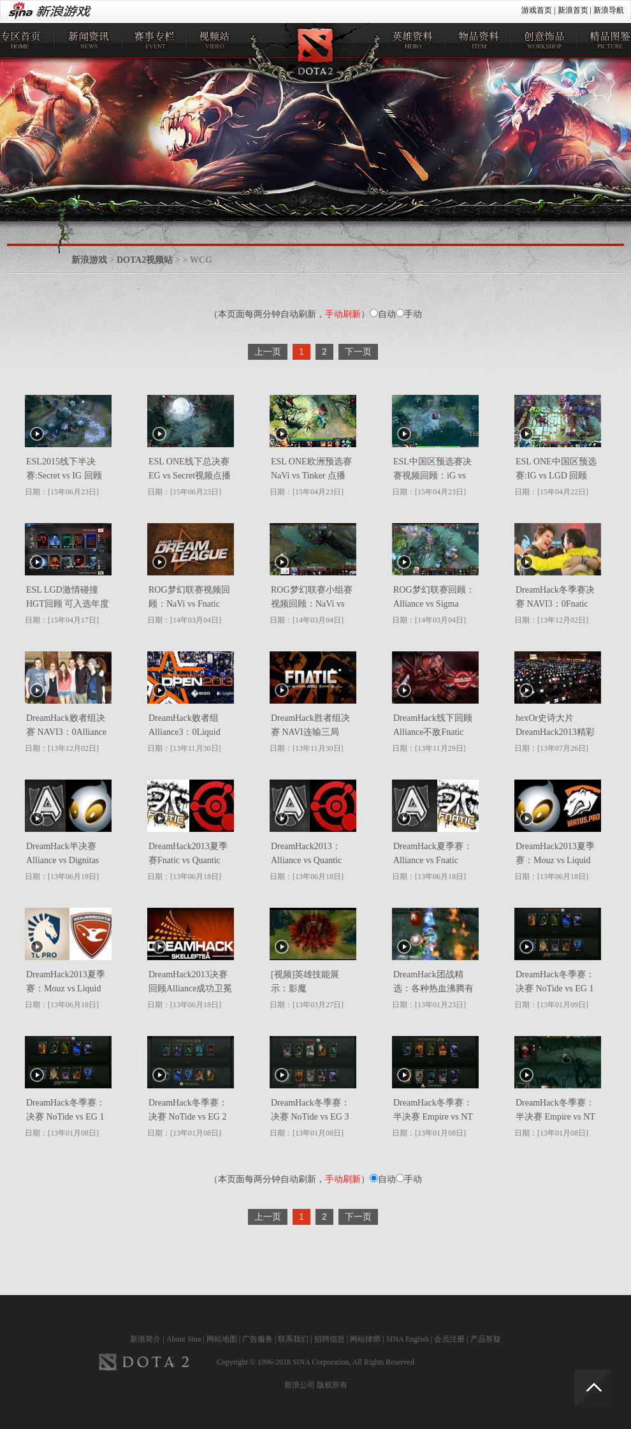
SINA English (407, 1339)
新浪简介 (145, 1339)
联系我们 (293, 1339)
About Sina (183, 1339)
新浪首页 (573, 10)
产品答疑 (485, 1339)
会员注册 (449, 1339)
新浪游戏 (89, 260)
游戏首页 (536, 10)
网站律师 (365, 1339)
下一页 (358, 351)
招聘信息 (329, 1339)
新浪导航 (608, 10)
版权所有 (332, 1385)
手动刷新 (343, 314)
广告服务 (257, 1339)
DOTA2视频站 (145, 260)
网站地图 (222, 1339)
